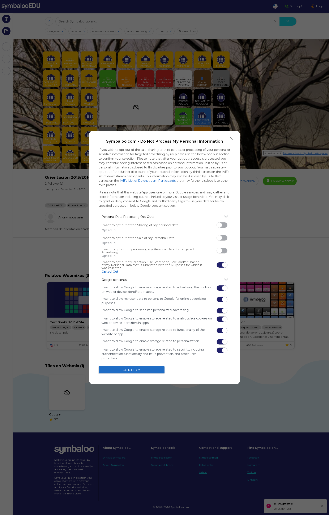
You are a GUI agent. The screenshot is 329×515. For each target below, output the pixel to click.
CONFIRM (132, 370)
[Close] (232, 139)
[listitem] (164, 216)
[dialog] (164, 257)
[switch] (222, 225)
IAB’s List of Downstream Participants (148, 181)
